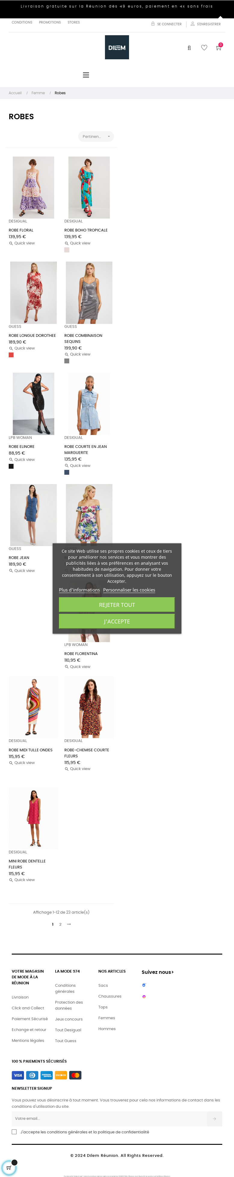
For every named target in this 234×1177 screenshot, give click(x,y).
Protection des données (69, 1006)
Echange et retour (29, 1030)
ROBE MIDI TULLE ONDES (31, 750)
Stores (74, 22)
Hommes (107, 1029)
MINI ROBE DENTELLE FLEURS (27, 864)
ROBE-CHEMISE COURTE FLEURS (86, 753)
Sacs (103, 986)
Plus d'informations (79, 590)
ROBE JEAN (19, 558)
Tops (103, 1007)
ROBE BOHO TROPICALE (86, 230)
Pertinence (98, 136)
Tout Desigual (68, 1030)
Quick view (22, 243)
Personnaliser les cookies (129, 590)
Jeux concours (69, 1019)
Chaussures (110, 996)
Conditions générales (65, 989)
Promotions (50, 22)
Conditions (22, 22)
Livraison (20, 997)
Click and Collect (28, 1008)
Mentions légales (28, 1041)
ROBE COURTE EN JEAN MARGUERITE (85, 450)
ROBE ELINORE (22, 447)
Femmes (106, 1018)
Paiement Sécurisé (30, 1019)
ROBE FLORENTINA (81, 654)
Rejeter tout (117, 604)
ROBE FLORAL (21, 230)
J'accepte (117, 621)
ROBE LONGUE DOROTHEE (32, 336)
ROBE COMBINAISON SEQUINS (83, 339)
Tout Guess (65, 1041)
